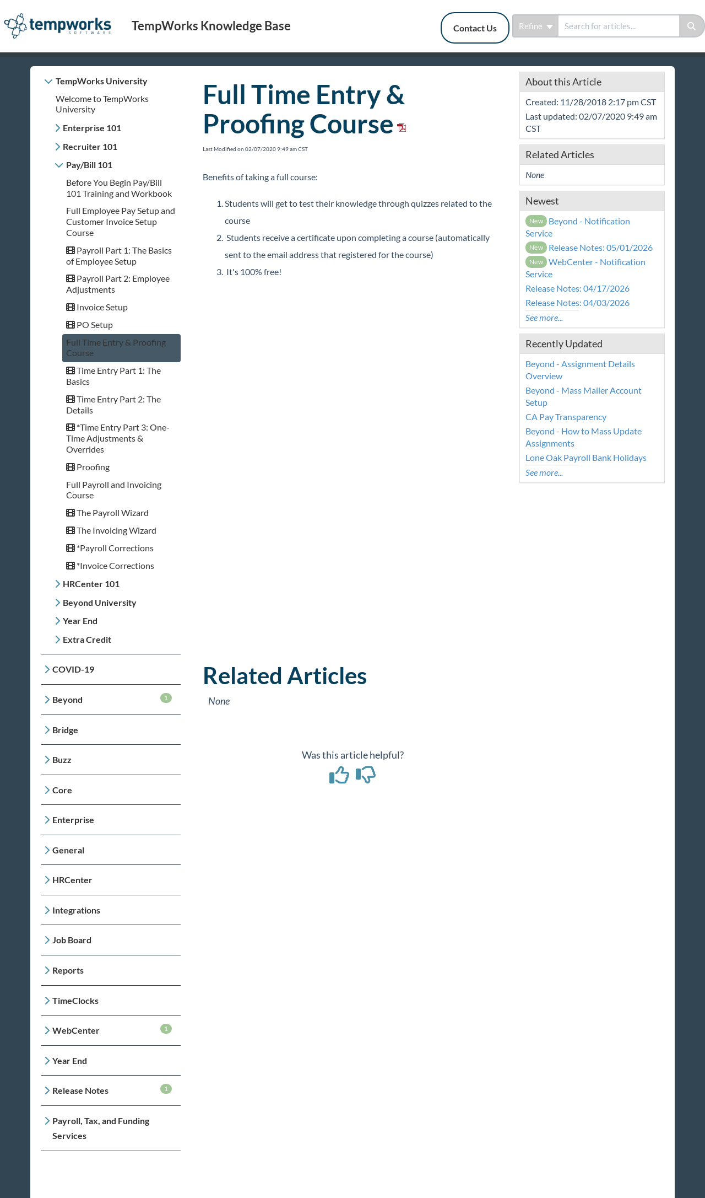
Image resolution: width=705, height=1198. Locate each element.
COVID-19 (73, 669)
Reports (68, 970)
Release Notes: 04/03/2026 (577, 302)
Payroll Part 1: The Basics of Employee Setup (119, 255)
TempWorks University (102, 81)
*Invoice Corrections (110, 565)
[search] (619, 25)
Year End (80, 620)
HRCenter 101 (91, 583)
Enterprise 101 (92, 127)
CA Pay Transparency (565, 416)
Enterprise (73, 819)
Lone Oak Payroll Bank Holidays (586, 457)
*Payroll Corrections (110, 547)
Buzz (62, 759)
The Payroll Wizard (107, 512)
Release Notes (112, 1089)
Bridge (65, 729)
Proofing (88, 466)
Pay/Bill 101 (89, 164)
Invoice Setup (97, 307)
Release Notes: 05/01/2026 (589, 247)
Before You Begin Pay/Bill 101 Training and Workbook (119, 187)
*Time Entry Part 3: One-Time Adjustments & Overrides (118, 438)
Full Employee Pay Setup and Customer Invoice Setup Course (120, 221)
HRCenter (72, 879)
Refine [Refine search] (536, 26)
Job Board (71, 939)
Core (62, 790)
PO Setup (89, 324)
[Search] (692, 25)
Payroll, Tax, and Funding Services (100, 1128)
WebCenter (112, 1029)
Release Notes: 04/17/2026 (577, 288)
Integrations (76, 910)
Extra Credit (87, 639)
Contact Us (475, 28)
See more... (544, 317)
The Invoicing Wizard (111, 530)
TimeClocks (75, 1000)
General (68, 850)
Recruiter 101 (90, 146)
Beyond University (100, 602)
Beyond (112, 699)
